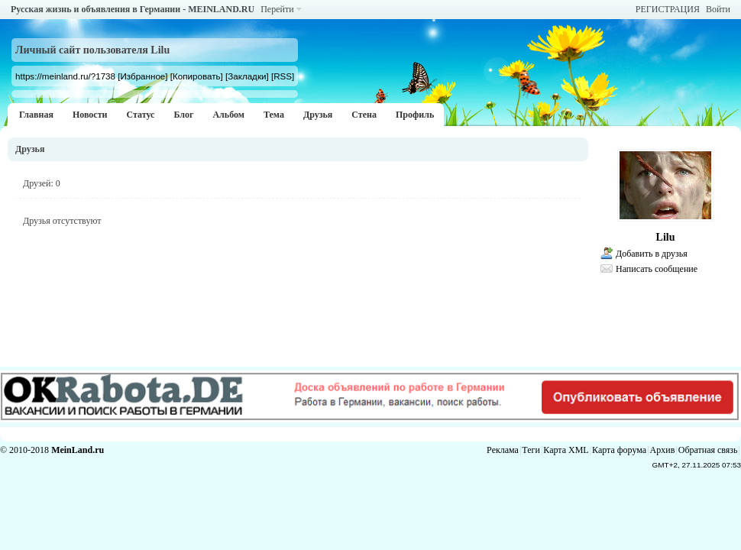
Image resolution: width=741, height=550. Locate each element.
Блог (183, 114)
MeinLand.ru (77, 450)
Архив (662, 450)
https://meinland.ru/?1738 (65, 76)
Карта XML (565, 450)
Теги (531, 450)
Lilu (665, 237)
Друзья (317, 114)
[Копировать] (196, 76)
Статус (140, 114)
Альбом (228, 114)
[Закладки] (247, 76)
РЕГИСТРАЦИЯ (668, 9)
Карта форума (619, 450)
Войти (718, 9)
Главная (36, 114)
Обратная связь (708, 450)
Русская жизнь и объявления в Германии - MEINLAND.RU (132, 9)
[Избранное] (142, 76)
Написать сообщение (656, 269)
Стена (364, 114)
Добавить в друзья (652, 253)
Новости (90, 114)
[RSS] (282, 76)
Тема (274, 114)
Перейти (276, 9)
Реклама (503, 450)
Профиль (415, 114)
